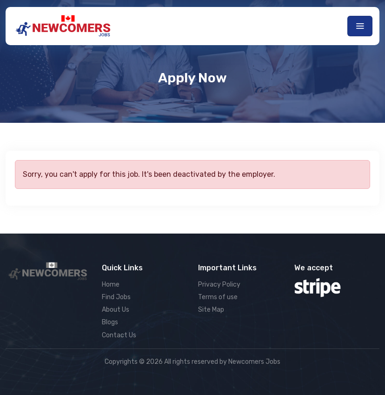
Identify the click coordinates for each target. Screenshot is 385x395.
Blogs (110, 322)
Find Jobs (116, 297)
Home (110, 284)
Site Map (211, 310)
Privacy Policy (219, 284)
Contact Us (119, 335)
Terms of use (218, 297)
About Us (115, 310)
